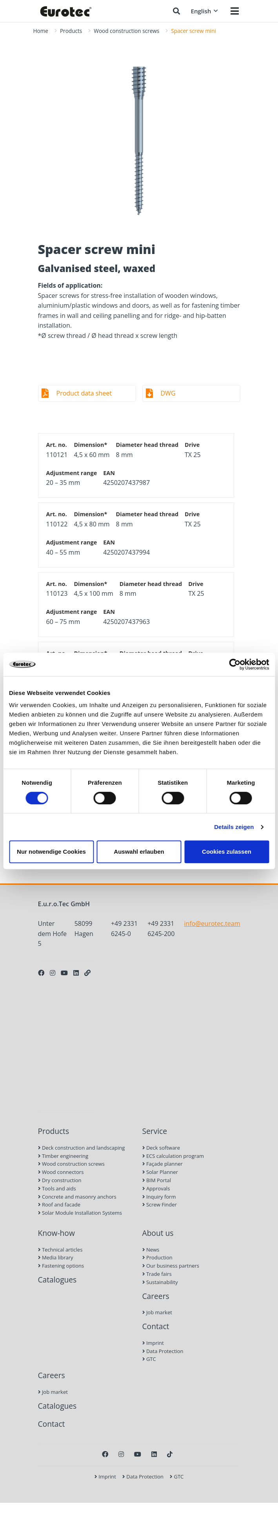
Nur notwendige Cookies (51, 851)
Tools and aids (57, 1188)
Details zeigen (234, 827)
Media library (55, 1257)
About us (158, 1233)
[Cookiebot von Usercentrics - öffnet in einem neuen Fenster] (234, 664)
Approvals (156, 1188)
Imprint (153, 1342)
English (204, 11)
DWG (168, 393)
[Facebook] (41, 973)
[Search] (176, 11)
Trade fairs (157, 1273)
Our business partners (171, 1265)
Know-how (56, 1233)
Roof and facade (59, 1204)
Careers (155, 1296)
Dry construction (60, 1180)
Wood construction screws (126, 30)
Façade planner (162, 1163)
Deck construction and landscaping (81, 1147)
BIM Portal (156, 1180)
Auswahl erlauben (139, 851)
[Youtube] (64, 973)
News (151, 1249)
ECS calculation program (173, 1155)
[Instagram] (52, 973)
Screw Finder (159, 1204)
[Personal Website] (87, 973)
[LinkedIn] (76, 973)
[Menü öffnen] (234, 11)
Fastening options (61, 1265)
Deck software (161, 1147)
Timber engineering (63, 1155)
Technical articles (60, 1249)
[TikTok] (170, 1454)
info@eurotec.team (212, 923)
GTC (149, 1358)
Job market (157, 1312)
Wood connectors (61, 1172)
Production (157, 1257)
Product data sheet (84, 393)
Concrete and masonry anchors (77, 1196)
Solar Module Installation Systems (80, 1212)
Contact (155, 1326)
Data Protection (163, 1351)
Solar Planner (160, 1172)
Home (40, 30)
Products (71, 30)
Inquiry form (159, 1196)
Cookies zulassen (226, 851)
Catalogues (57, 1279)
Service (154, 1131)
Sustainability (160, 1282)
